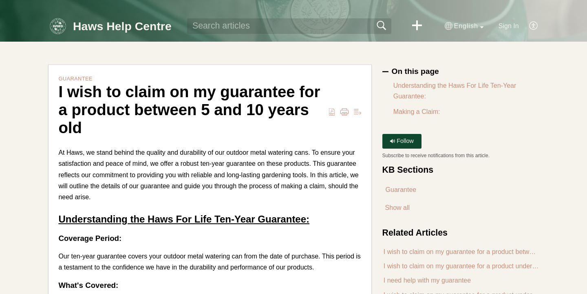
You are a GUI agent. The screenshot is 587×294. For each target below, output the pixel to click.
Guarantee (75, 79)
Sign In (509, 25)
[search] (289, 26)
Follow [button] (402, 141)
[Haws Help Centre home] (58, 26)
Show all (397, 207)
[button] (417, 26)
